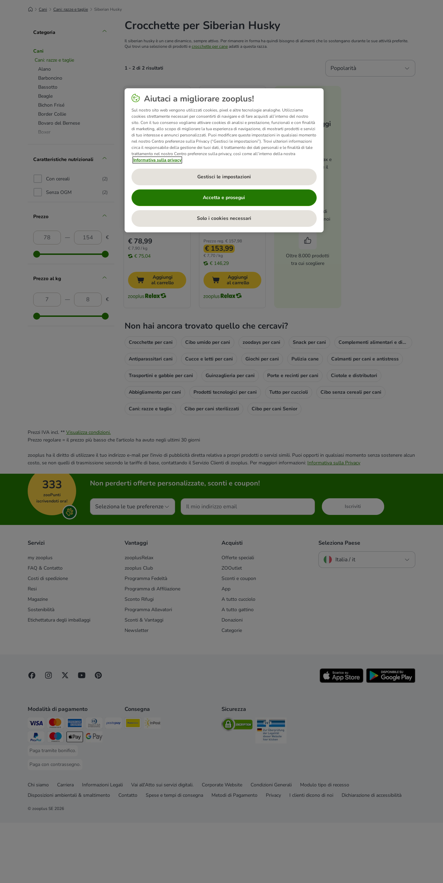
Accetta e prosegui (224, 197)
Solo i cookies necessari (224, 218)
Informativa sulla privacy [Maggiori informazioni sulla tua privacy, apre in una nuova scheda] (157, 160)
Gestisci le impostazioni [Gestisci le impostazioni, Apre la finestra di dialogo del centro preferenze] (224, 176)
